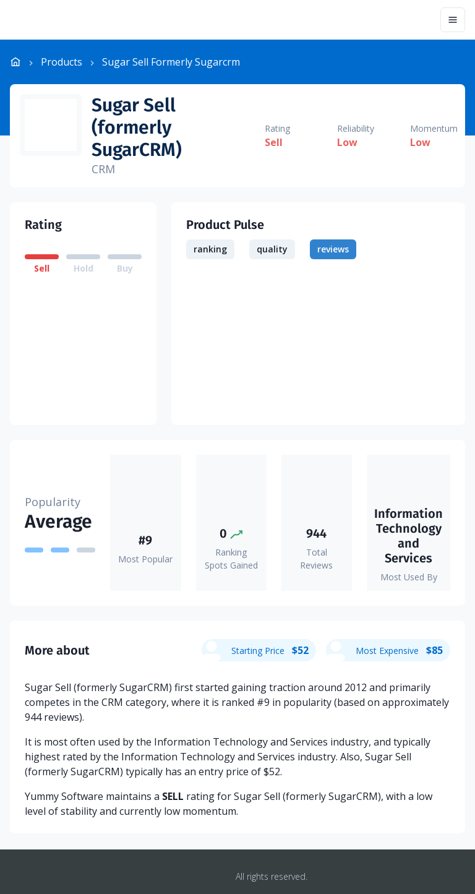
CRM (103, 168)
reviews (333, 249)
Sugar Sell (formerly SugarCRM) (137, 127)
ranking (210, 249)
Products (61, 62)
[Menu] (452, 19)
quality (272, 249)
